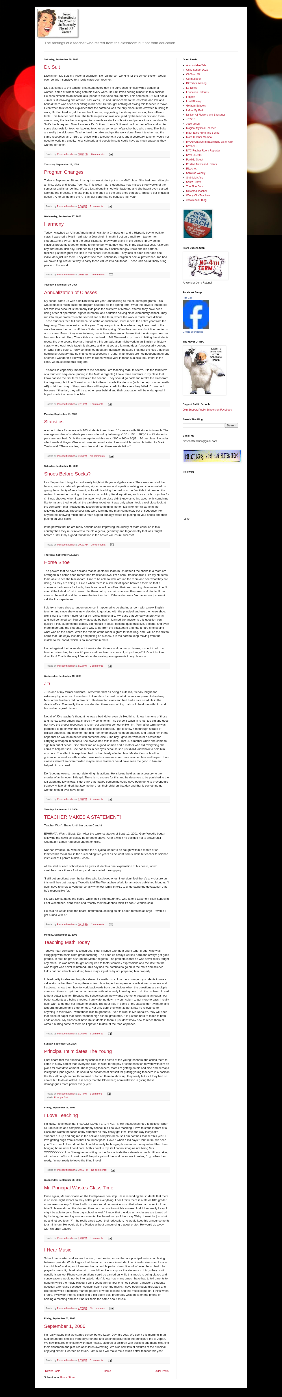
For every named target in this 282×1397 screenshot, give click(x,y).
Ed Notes (191, 87)
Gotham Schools (196, 105)
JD (47, 683)
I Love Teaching (61, 1115)
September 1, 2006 (64, 1326)
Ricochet (191, 168)
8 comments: (97, 404)
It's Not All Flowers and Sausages (205, 114)
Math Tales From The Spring (202, 132)
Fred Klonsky (194, 101)
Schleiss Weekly (195, 173)
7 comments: (97, 206)
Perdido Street (194, 159)
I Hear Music (57, 1250)
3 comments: (98, 274)
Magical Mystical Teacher (201, 128)
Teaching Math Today (67, 942)
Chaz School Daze (197, 69)
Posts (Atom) (67, 1377)
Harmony (54, 224)
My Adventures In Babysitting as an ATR (209, 141)
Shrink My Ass (194, 177)
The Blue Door (194, 186)
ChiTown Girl (193, 74)
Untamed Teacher (196, 191)
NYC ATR (191, 146)
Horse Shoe (57, 562)
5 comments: (97, 1238)
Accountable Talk (196, 65)
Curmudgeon (193, 78)
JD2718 (190, 119)
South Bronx (193, 182)
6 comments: (98, 154)
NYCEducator (194, 155)
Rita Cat (187, 298)
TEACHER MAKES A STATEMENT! (82, 817)
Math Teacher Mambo (199, 137)
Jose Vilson (193, 123)
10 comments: (99, 544)
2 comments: (97, 665)
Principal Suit (61, 1097)
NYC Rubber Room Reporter (203, 150)
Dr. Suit (52, 67)
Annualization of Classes (70, 292)
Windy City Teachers (198, 195)
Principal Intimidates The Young (78, 1051)
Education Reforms (197, 92)
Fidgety (190, 96)
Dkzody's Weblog (196, 83)
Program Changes (63, 172)
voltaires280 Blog (196, 200)
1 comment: (96, 1093)
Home (107, 1371)
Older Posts (162, 1371)
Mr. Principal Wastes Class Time (78, 1188)
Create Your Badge (193, 331)
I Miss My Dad (194, 110)
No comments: (98, 456)
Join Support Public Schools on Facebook (207, 409)
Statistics (53, 421)
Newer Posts (52, 1371)
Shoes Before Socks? (67, 474)
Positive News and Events (201, 164)
